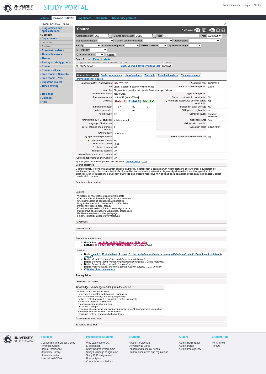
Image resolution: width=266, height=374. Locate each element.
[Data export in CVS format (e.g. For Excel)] (212, 30)
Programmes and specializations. (52, 30)
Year (203, 36)
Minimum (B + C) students (98, 120)
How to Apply (93, 358)
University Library (50, 352)
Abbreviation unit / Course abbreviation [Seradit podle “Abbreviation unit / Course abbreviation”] (101, 62)
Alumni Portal (186, 345)
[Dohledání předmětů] (154, 36)
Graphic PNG (133, 161)
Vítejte (45, 18)
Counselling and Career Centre (58, 342)
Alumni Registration (190, 342)
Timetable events (52, 54)
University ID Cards (139, 345)
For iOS (216, 345)
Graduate (102, 18)
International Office (51, 358)
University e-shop (50, 355)
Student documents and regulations (148, 352)
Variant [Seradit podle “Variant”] (168, 62)
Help (44, 101)
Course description (87, 75)
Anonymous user (232, 5)
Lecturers (47, 42)
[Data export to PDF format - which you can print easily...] (197, 30)
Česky (257, 5)
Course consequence (113, 45)
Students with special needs (144, 349)
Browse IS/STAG (64, 18)
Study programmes (111, 75)
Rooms (46, 66)
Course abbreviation (124, 36)
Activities (83, 221)
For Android (218, 342)
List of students (133, 75)
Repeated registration (195, 110)
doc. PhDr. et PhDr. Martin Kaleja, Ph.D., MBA (122, 242)
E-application (93, 345)
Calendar (47, 97)
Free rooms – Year (52, 78)
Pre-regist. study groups (56, 62)
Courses (47, 34)
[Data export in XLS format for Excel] (204, 30)
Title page (47, 94)
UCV (115, 83)
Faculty (79, 45)
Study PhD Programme (99, 355)
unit (84, 36)
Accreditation (181, 40)
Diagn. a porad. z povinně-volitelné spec (140, 66)
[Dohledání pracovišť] (110, 36)
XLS (144, 161)
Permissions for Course (90, 79)
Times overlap (50, 86)
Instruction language (86, 40)
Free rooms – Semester (55, 74)
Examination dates (53, 50)
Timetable (149, 75)
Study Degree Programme (100, 349)
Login (247, 5)
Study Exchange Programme (102, 352)
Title (160, 36)
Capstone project (52, 82)
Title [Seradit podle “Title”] (125, 62)
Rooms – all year (52, 70)
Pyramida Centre (50, 345)
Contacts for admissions (99, 361)
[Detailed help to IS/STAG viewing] (223, 30)
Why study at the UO (97, 342)
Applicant (85, 18)
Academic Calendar (140, 342)
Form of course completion (128, 40)
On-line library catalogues (101, 269)
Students (47, 46)
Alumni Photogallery (190, 349)
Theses (46, 58)
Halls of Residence (51, 349)
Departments (49, 38)
